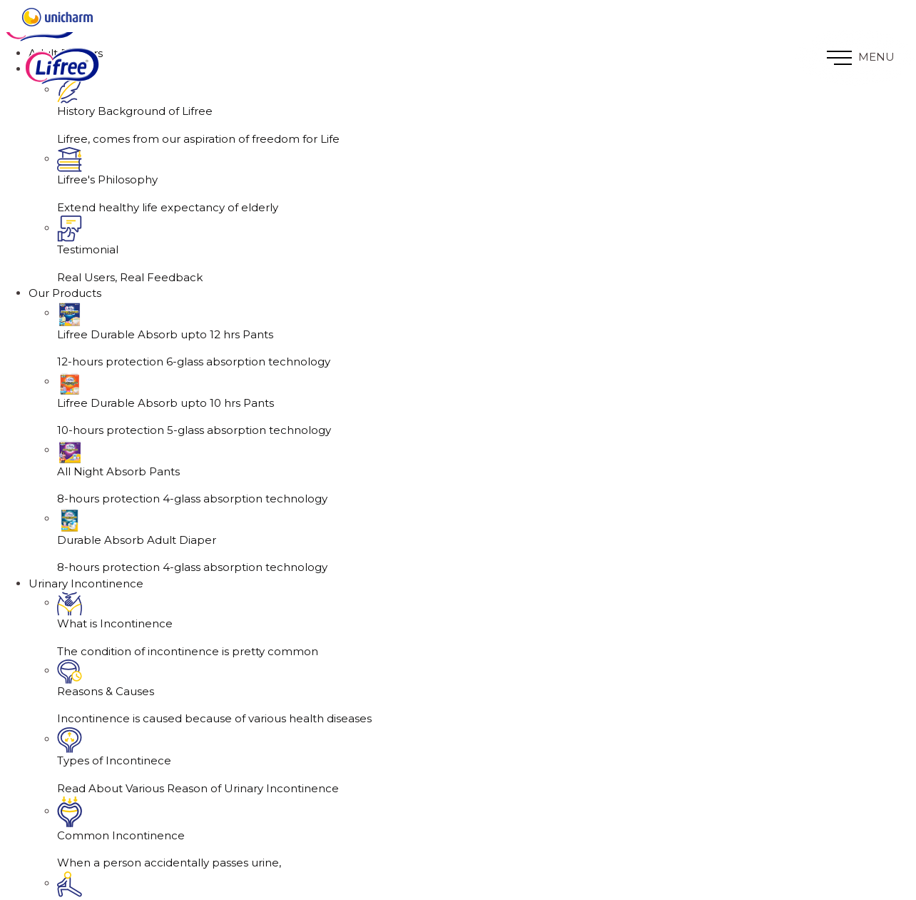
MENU (861, 57)
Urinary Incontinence (86, 583)
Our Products (65, 293)
